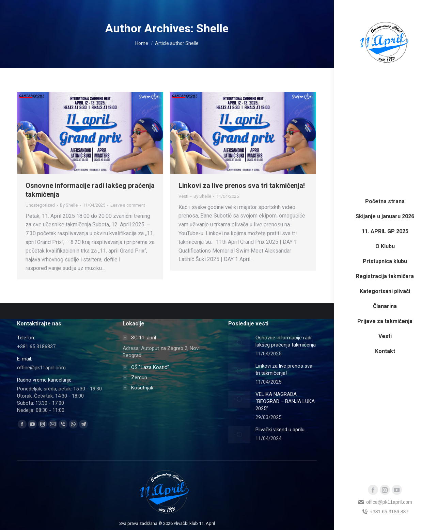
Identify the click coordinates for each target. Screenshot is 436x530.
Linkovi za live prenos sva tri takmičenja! (241, 185)
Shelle (212, 28)
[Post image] (239, 342)
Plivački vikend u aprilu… (281, 430)
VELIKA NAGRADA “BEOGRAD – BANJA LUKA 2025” (285, 401)
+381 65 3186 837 (384, 511)
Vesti (183, 196)
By (69, 205)
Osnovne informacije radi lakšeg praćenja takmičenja (285, 341)
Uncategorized (40, 205)
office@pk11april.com (385, 502)
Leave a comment (127, 205)
